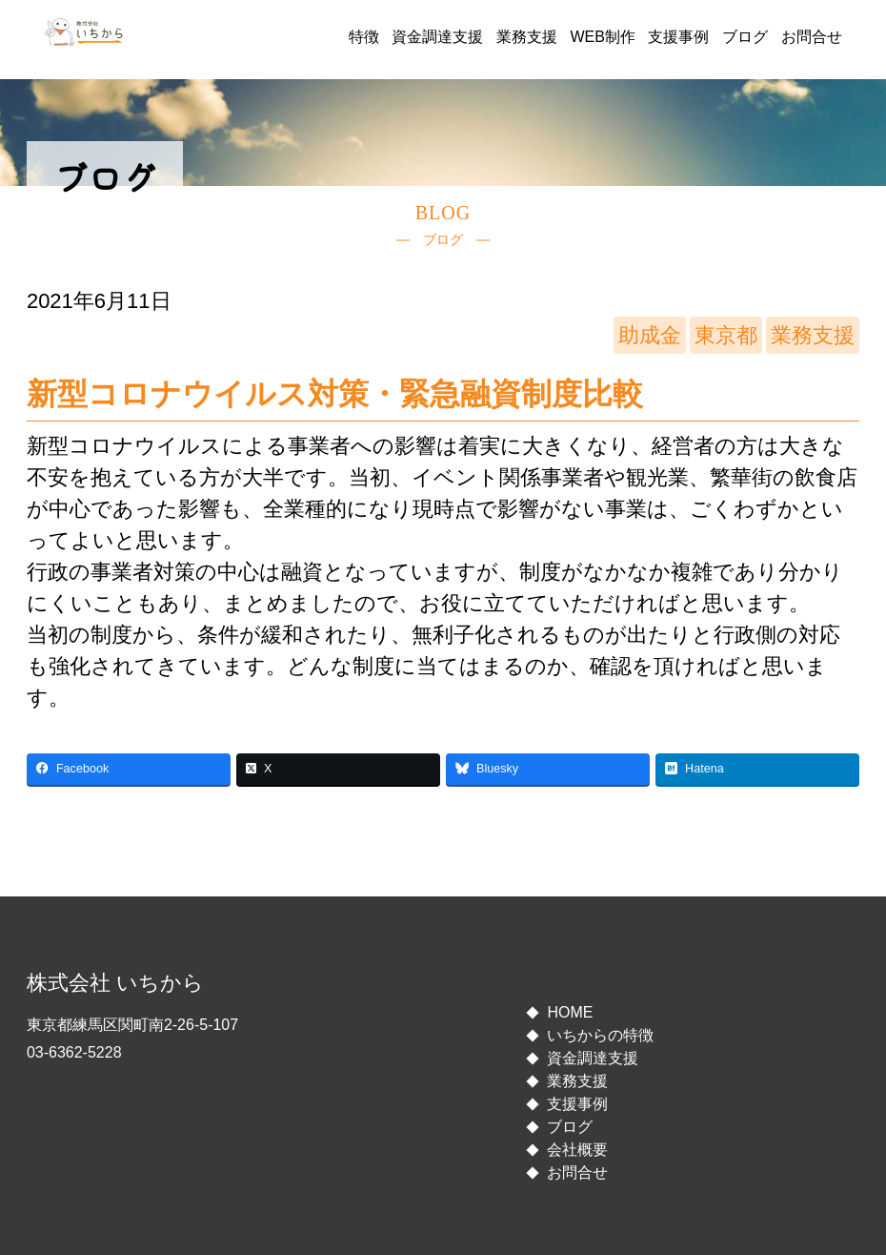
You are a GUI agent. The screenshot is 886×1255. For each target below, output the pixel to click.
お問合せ (811, 37)
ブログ (745, 37)
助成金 (649, 335)
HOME (570, 1012)
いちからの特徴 (600, 1035)
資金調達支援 (437, 37)
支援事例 (678, 37)
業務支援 (526, 37)
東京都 (726, 335)
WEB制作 (602, 37)
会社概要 (577, 1150)
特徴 (364, 37)
